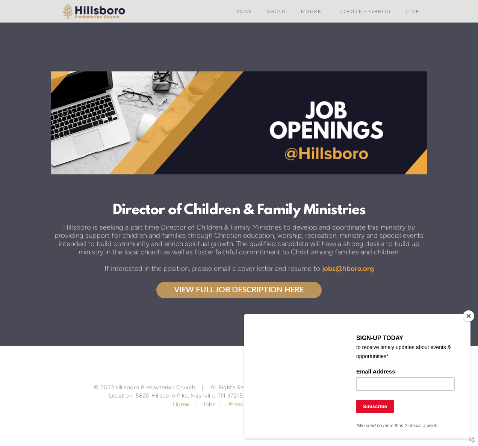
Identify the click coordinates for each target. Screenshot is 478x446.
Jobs (209, 404)
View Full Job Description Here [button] (239, 290)
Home (182, 404)
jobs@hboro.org (348, 268)
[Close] (468, 316)
